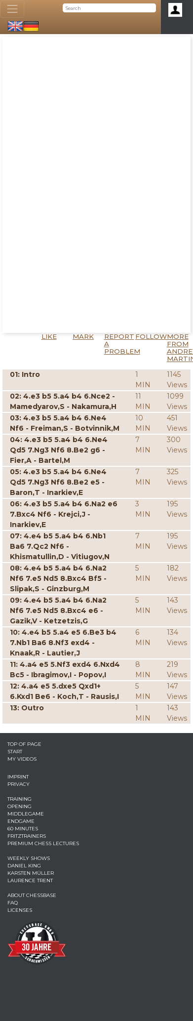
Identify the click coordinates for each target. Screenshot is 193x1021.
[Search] (109, 7)
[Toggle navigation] (12, 9)
